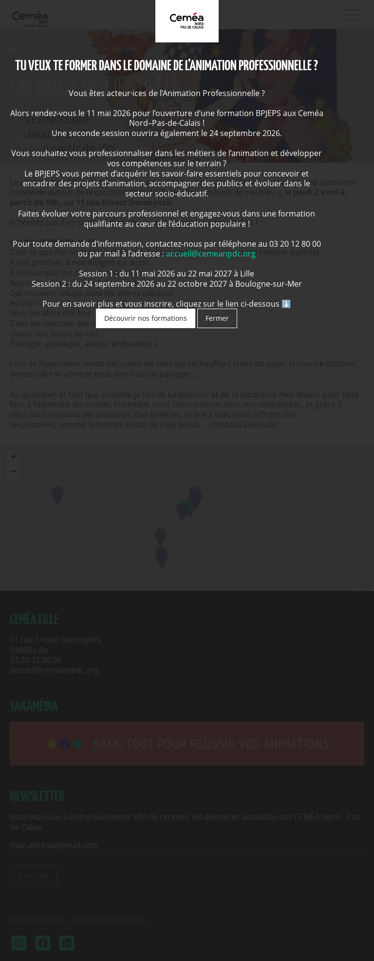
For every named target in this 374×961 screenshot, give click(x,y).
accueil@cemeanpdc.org (211, 253)
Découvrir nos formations (145, 318)
